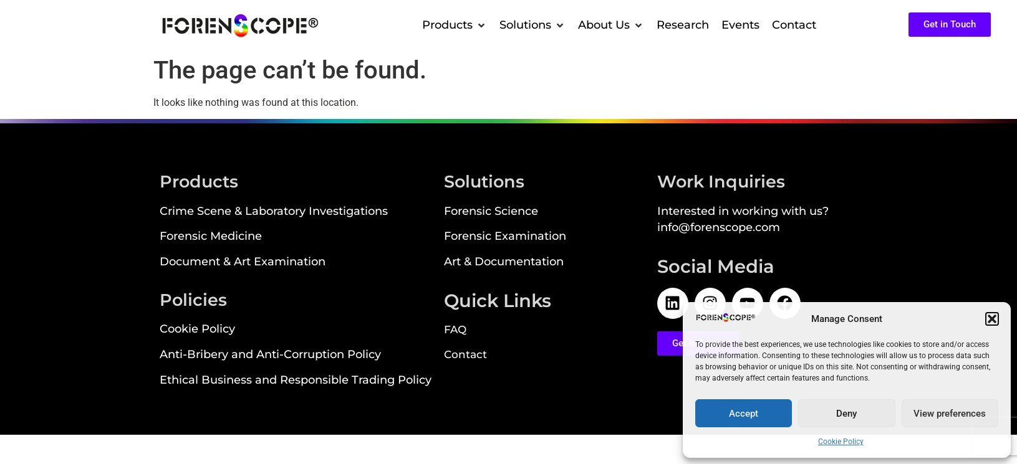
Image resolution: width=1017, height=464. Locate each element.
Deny (846, 413)
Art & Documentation (504, 261)
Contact (465, 354)
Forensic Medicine (211, 235)
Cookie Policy (841, 441)
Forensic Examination (505, 235)
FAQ (455, 329)
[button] (992, 319)
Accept (743, 413)
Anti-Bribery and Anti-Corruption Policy (270, 354)
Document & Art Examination (242, 261)
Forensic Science (491, 210)
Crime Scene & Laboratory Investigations (274, 210)
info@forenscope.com (718, 227)
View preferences (949, 413)
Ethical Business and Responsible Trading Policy (295, 379)
